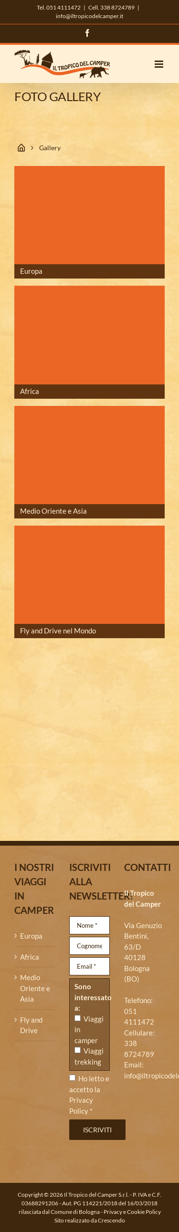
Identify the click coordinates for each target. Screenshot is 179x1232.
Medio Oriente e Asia (35, 988)
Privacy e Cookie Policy (132, 1211)
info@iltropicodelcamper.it (89, 16)
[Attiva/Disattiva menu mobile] (160, 64)
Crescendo (111, 1220)
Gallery (50, 148)
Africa (29, 956)
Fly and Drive (31, 1025)
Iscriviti (97, 1130)
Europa (31, 936)
